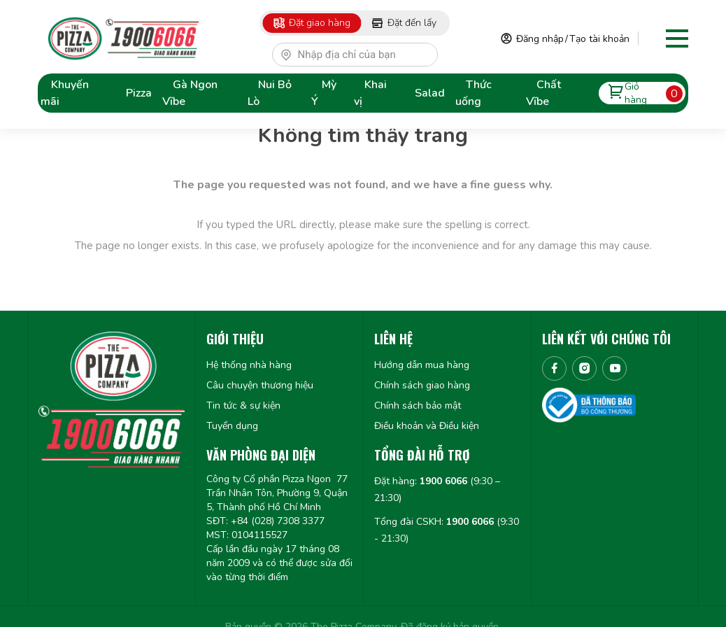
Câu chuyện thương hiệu (259, 385)
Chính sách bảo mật (417, 405)
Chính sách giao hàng (422, 385)
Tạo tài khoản (599, 38)
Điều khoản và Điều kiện (426, 425)
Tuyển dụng (232, 425)
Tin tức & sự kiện (243, 405)
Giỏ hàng (642, 93)
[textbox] (361, 55)
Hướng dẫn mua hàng (421, 365)
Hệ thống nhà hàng (249, 365)
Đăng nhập (540, 38)
